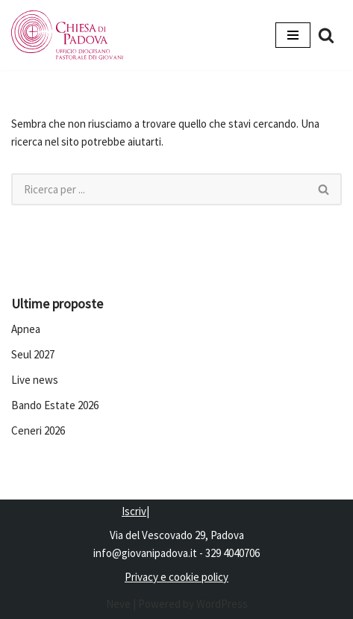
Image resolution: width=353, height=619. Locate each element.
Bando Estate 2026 (55, 405)
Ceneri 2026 (38, 430)
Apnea (25, 329)
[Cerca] (326, 35)
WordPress (222, 604)
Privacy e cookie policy (176, 577)
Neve (118, 604)
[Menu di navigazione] (292, 35)
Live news (34, 380)
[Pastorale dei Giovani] (67, 35)
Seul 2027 (32, 354)
